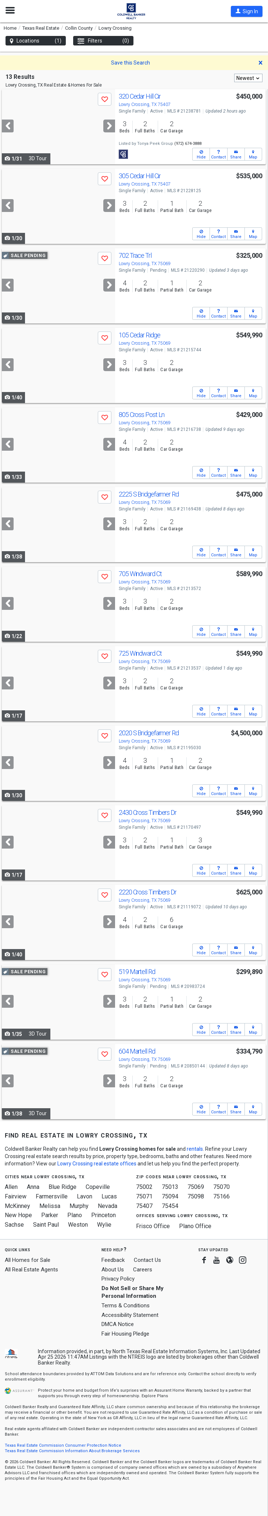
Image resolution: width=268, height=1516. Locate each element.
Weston (78, 1224)
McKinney (17, 1205)
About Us (112, 1269)
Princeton (103, 1215)
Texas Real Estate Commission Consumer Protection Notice (63, 1445)
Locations (35, 40)
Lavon (84, 1196)
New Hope (18, 1215)
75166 (221, 1196)
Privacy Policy (118, 1278)
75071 (144, 1196)
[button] (246, 11)
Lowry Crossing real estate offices (96, 1164)
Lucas (109, 1196)
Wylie (104, 1224)
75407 (144, 1205)
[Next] (109, 126)
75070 (221, 1186)
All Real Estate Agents (31, 1269)
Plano (74, 1215)
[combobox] (248, 78)
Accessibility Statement (129, 1315)
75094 (170, 1196)
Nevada (107, 1205)
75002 (144, 1186)
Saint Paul (46, 1224)
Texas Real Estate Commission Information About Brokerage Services (72, 1451)
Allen (11, 1186)
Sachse (14, 1224)
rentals (195, 1149)
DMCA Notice (117, 1324)
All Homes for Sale (27, 1260)
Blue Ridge (62, 1186)
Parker (49, 1215)
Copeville (98, 1186)
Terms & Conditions (125, 1305)
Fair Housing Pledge (125, 1333)
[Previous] (8, 126)
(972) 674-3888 (187, 143)
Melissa (49, 1205)
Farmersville (52, 1196)
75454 (170, 1205)
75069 (195, 1186)
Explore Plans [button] (155, 1396)
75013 (170, 1186)
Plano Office (195, 1226)
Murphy (79, 1205)
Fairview (15, 1196)
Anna (33, 1186)
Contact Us (147, 1260)
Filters (103, 40)
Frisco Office (153, 1226)
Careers (142, 1269)
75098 (195, 1196)
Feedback (113, 1260)
